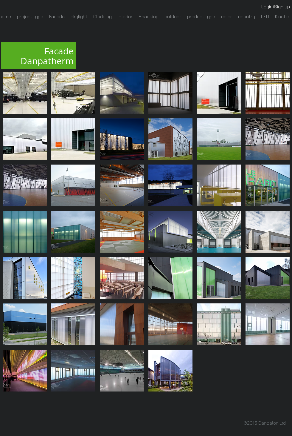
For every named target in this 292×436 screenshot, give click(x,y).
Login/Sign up (275, 6)
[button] (25, 93)
